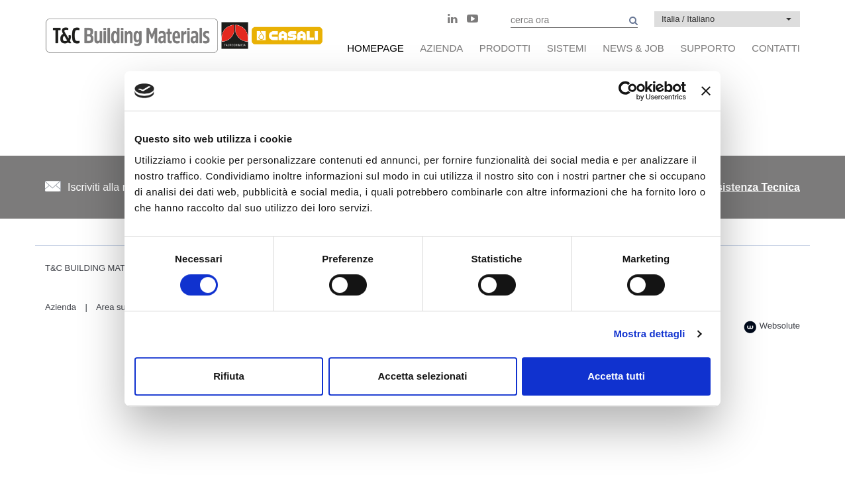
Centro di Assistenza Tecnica (727, 187)
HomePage (375, 48)
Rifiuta (228, 376)
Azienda (60, 307)
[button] (727, 19)
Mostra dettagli (649, 333)
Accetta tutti (616, 376)
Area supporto (123, 307)
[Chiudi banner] (706, 90)
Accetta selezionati (422, 376)
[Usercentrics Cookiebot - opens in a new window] (628, 91)
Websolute (772, 327)
